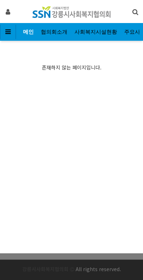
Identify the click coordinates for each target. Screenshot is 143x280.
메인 (28, 32)
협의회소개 (54, 32)
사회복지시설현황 (96, 32)
